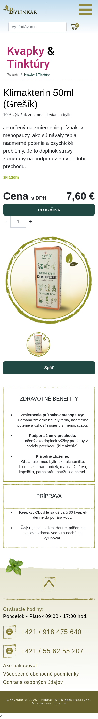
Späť (49, 368)
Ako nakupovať (20, 665)
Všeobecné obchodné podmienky (41, 674)
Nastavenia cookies (49, 703)
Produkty (12, 74)
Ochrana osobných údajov (33, 682)
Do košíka (49, 209)
